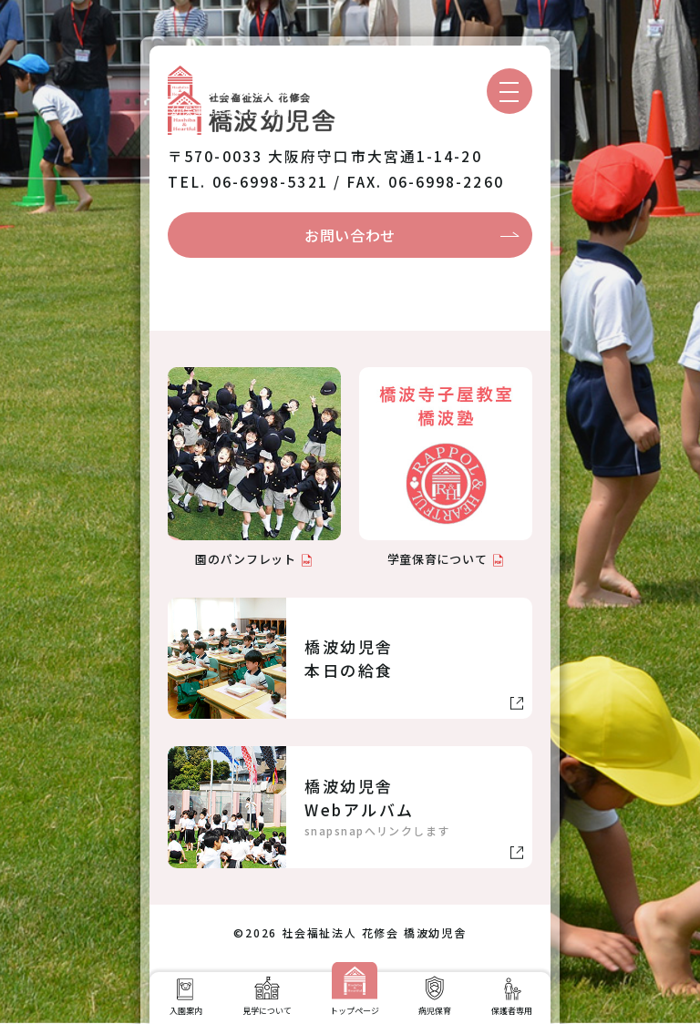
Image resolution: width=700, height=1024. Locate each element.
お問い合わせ (350, 235)
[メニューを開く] (509, 91)
